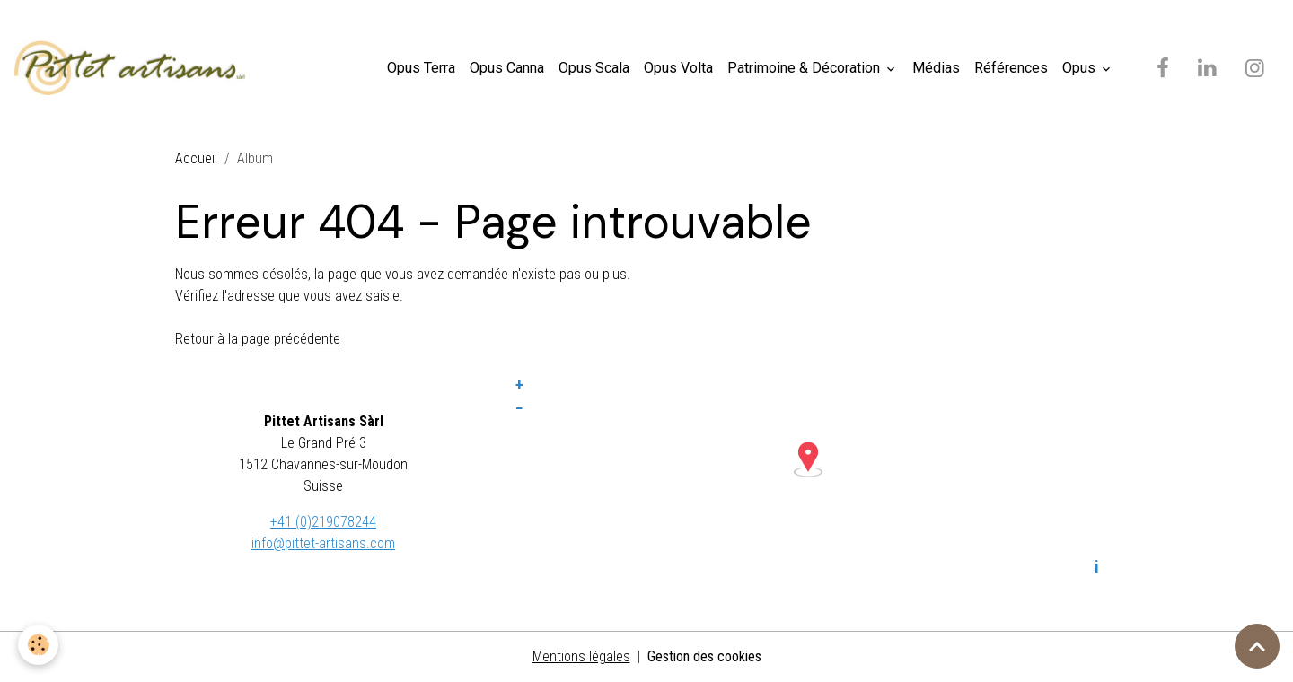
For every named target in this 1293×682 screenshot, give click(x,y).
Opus (1080, 67)
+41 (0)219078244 (323, 521)
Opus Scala (594, 67)
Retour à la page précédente (257, 338)
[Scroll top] (1257, 646)
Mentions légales (581, 656)
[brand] (133, 68)
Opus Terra (421, 67)
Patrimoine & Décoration (805, 67)
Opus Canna (507, 67)
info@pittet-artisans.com (323, 543)
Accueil (196, 158)
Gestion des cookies (704, 656)
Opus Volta (678, 67)
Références (1011, 67)
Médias (936, 67)
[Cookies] (38, 645)
